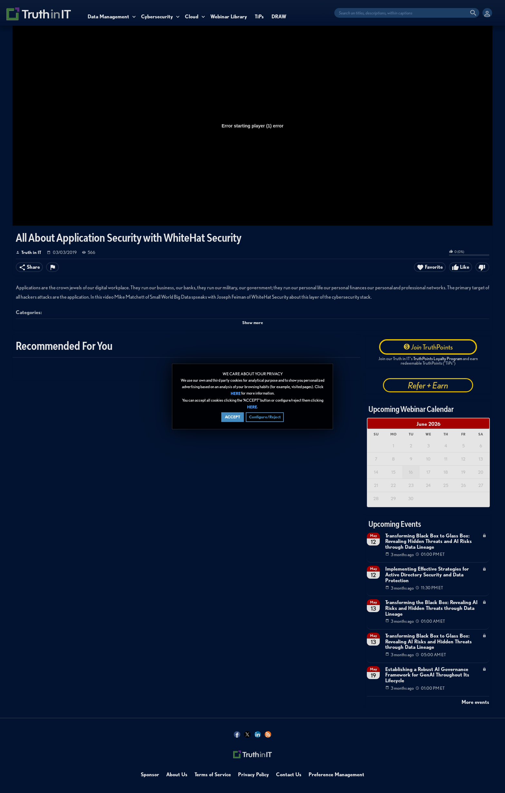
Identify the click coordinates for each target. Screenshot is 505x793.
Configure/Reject (265, 417)
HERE (236, 393)
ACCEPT (232, 417)
